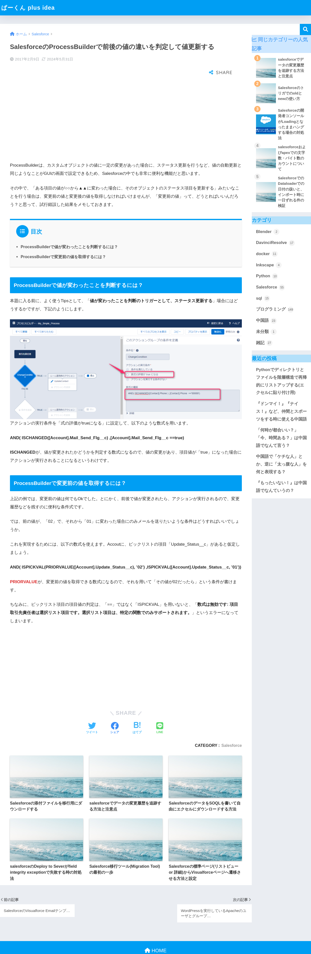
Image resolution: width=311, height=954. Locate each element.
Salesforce (231, 729)
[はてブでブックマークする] (137, 712)
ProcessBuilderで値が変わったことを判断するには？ (69, 230)
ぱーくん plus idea (28, 7)
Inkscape (269, 265)
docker (267, 254)
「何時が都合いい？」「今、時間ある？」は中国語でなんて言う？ (281, 438)
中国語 (266, 321)
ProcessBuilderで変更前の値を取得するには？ (63, 240)
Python (267, 276)
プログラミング (275, 310)
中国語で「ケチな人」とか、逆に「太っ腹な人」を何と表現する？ (281, 464)
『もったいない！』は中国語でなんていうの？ (281, 486)
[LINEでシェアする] (159, 712)
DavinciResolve (275, 243)
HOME (156, 934)
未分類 (266, 332)
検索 (305, 29)
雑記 (264, 343)
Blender (267, 232)
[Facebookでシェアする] (114, 712)
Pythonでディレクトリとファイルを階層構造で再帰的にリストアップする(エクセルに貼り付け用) (281, 381)
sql (263, 298)
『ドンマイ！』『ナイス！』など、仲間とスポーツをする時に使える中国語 (281, 411)
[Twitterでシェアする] (92, 712)
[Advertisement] (126, 106)
